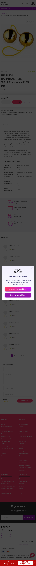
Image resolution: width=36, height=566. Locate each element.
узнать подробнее (25, 563)
